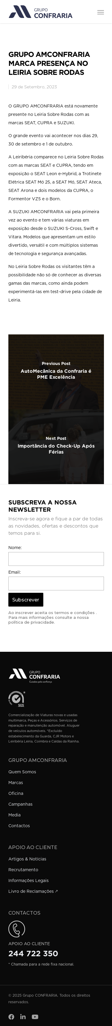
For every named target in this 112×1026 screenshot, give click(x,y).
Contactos (19, 826)
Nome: (15, 548)
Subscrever (25, 600)
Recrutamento (23, 870)
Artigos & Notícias (27, 859)
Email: (14, 572)
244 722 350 (33, 954)
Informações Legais (28, 881)
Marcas (15, 783)
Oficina (15, 794)
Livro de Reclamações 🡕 (33, 891)
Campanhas (20, 804)
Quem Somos (22, 772)
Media (14, 815)
